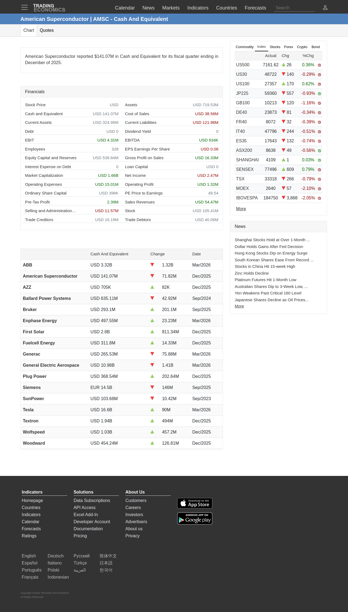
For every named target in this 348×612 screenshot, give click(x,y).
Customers (135, 500)
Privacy (132, 535)
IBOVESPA (247, 198)
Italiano (55, 563)
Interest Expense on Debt (48, 166)
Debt (29, 131)
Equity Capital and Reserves (50, 157)
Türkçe (80, 563)
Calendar (30, 521)
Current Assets (38, 122)
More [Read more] (241, 208)
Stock (130, 210)
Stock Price (35, 104)
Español (30, 563)
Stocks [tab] (275, 47)
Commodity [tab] (245, 47)
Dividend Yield (138, 131)
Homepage (32, 500)
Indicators (31, 514)
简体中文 (108, 556)
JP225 (242, 93)
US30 (241, 74)
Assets (131, 104)
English (29, 556)
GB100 (243, 103)
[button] (325, 8)
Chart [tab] (28, 30)
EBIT (29, 140)
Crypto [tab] (302, 47)
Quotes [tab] (47, 30)
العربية (80, 570)
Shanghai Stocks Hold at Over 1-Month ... (272, 239)
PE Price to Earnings (144, 193)
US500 (242, 64)
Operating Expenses (43, 184)
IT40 (240, 131)
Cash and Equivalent (44, 113)
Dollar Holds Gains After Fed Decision (269, 246)
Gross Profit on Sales (144, 157)
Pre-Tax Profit (37, 202)
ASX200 (244, 150)
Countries (31, 507)
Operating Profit (139, 184)
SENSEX (245, 169)
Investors (134, 514)
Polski (53, 570)
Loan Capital (136, 166)
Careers (133, 507)
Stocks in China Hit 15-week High (265, 266)
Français (30, 577)
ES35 (241, 141)
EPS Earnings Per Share (147, 149)
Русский (82, 556)
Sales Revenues (140, 202)
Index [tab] (261, 47)
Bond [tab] (316, 47)
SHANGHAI (247, 160)
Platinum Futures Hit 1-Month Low (265, 279)
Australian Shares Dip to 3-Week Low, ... (271, 286)
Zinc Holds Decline (252, 273)
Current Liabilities (141, 122)
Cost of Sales (137, 113)
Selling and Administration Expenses (51, 210)
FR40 (241, 122)
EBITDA (132, 140)
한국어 (106, 570)
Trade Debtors (138, 219)
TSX (240, 179)
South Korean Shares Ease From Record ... (274, 260)
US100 (242, 83)
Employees (35, 149)
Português (32, 570)
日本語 (106, 563)
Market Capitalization (44, 175)
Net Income (135, 175)
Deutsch (56, 556)
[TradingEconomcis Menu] (26, 7)
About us (133, 528)
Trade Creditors (39, 219)
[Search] (294, 7)
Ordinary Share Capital (46, 193)
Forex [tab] (288, 47)
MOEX (242, 188)
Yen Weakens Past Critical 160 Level (268, 293)
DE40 (241, 112)
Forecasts (31, 528)
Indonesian (58, 577)
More (239, 306)
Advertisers (136, 521)
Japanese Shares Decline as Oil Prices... (272, 299)
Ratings (29, 535)
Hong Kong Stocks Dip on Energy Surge (271, 253)
